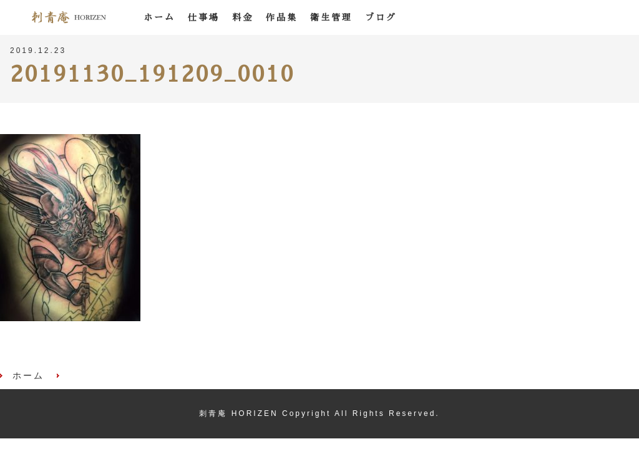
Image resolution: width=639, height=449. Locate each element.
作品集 (282, 17)
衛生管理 (331, 17)
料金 (242, 17)
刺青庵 (68, 17)
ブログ (381, 17)
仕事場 (204, 17)
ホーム (159, 17)
